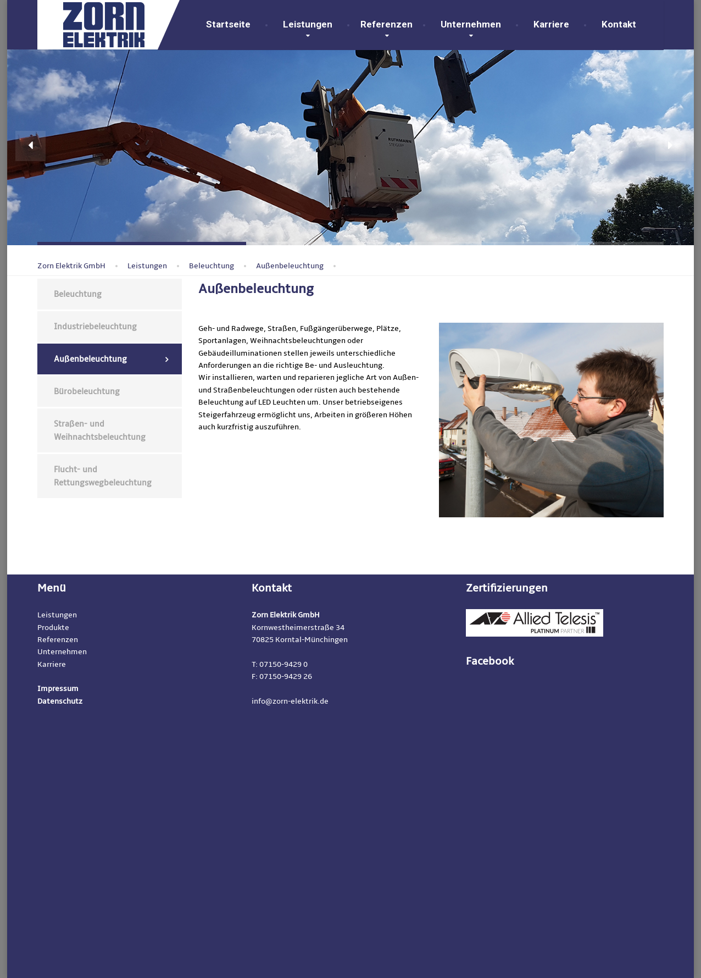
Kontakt (616, 24)
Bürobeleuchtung (87, 391)
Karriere (551, 24)
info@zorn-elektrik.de (290, 701)
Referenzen (386, 24)
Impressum (58, 688)
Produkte (53, 627)
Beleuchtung (78, 294)
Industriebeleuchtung (95, 326)
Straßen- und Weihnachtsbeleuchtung (100, 430)
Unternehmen (470, 24)
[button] (30, 146)
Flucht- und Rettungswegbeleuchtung (103, 476)
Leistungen (308, 24)
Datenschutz (59, 701)
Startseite (228, 24)
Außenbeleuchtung (90, 359)
